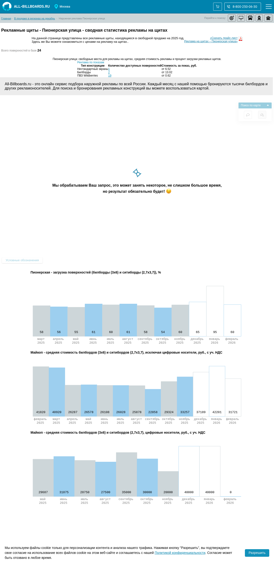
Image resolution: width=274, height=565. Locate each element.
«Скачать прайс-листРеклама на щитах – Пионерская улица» (211, 39)
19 (109, 75)
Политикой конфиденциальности (180, 553)
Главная (6, 18)
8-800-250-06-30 (242, 7)
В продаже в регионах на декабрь (34, 18)
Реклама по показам (90, 62)
